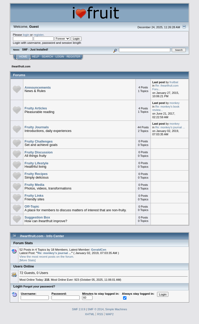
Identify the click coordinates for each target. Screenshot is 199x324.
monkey (174, 102)
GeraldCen (98, 249)
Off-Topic (32, 206)
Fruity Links (34, 196)
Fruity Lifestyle (36, 163)
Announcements (38, 87)
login (26, 34)
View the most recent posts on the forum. (46, 256)
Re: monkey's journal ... (170, 127)
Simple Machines (116, 309)
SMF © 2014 (96, 309)
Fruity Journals (37, 127)
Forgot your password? (39, 286)
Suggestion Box (37, 217)
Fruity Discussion (39, 152)
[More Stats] (27, 260)
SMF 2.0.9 (78, 309)
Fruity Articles (36, 108)
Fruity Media (34, 185)
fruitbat (173, 82)
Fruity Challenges (39, 141)
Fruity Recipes (36, 174)
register (39, 34)
